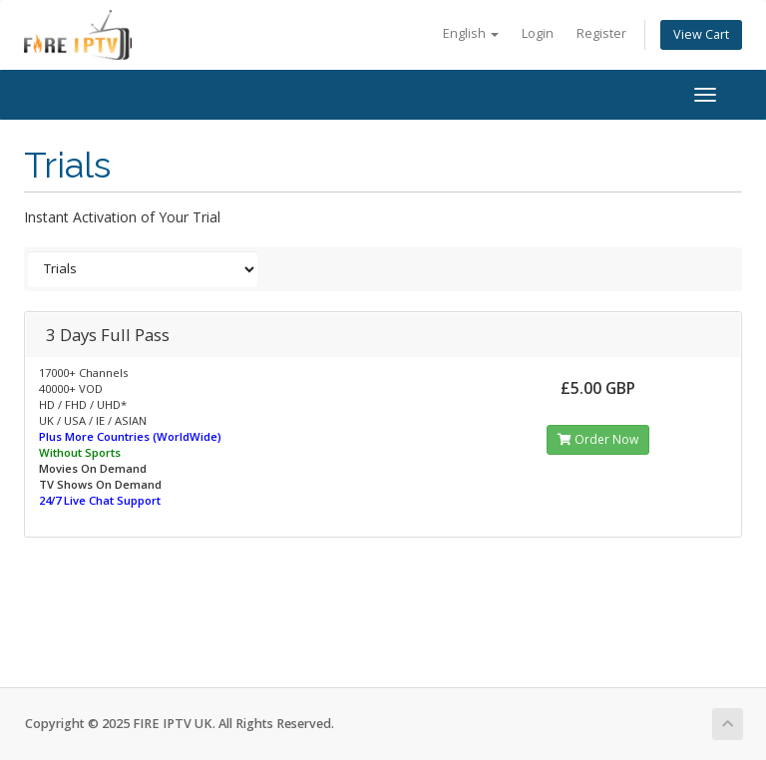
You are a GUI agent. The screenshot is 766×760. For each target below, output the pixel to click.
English (471, 33)
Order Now (598, 439)
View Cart (701, 34)
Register (601, 33)
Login (538, 33)
